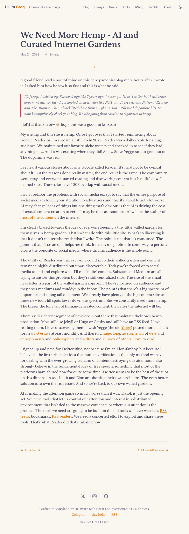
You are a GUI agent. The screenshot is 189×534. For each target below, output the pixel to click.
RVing (139, 7)
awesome (130, 333)
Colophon (79, 515)
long (116, 333)
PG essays (42, 333)
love (138, 339)
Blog (86, 7)
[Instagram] (94, 496)
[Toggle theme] (180, 7)
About (167, 7)
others (126, 339)
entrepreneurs (32, 339)
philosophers (63, 339)
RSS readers (62, 416)
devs (153, 333)
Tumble (153, 7)
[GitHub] (106, 496)
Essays (99, 7)
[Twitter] (83, 496)
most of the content (36, 217)
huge (107, 333)
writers (88, 339)
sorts (111, 339)
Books (126, 7)
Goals (113, 7)
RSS (114, 515)
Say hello (99, 515)
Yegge (126, 328)
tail (141, 333)
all (104, 339)
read (150, 339)
